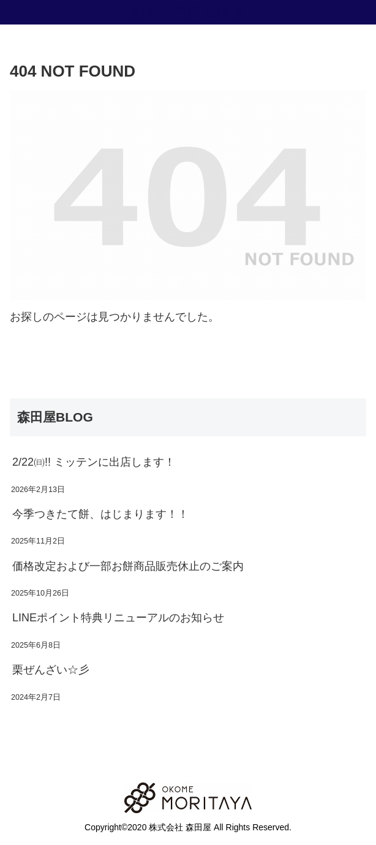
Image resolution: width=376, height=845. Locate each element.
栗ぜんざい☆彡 (50, 670)
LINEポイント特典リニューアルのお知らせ (118, 618)
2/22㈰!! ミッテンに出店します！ (93, 462)
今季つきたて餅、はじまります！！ (100, 514)
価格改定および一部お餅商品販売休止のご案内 (128, 566)
